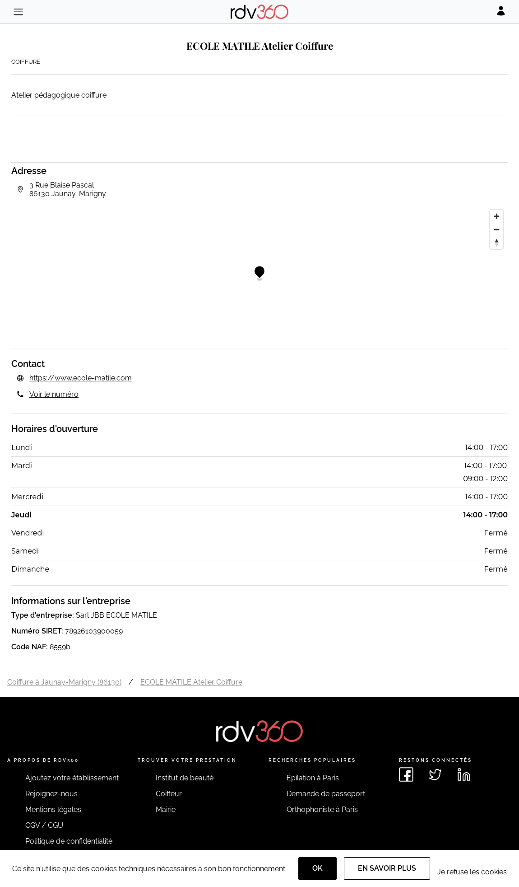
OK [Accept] (317, 868)
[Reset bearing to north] (496, 242)
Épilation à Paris (313, 778)
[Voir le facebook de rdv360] (406, 774)
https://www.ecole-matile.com (80, 378)
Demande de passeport (326, 793)
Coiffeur (169, 793)
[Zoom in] (496, 216)
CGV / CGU (44, 825)
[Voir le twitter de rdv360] (435, 774)
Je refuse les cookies (472, 872)
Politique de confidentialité (68, 841)
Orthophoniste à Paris (322, 809)
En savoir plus (387, 868)
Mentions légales (53, 809)
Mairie (166, 809)
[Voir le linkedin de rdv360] (464, 774)
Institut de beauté (184, 778)
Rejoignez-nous (51, 793)
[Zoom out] (496, 229)
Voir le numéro (54, 394)
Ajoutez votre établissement (72, 778)
